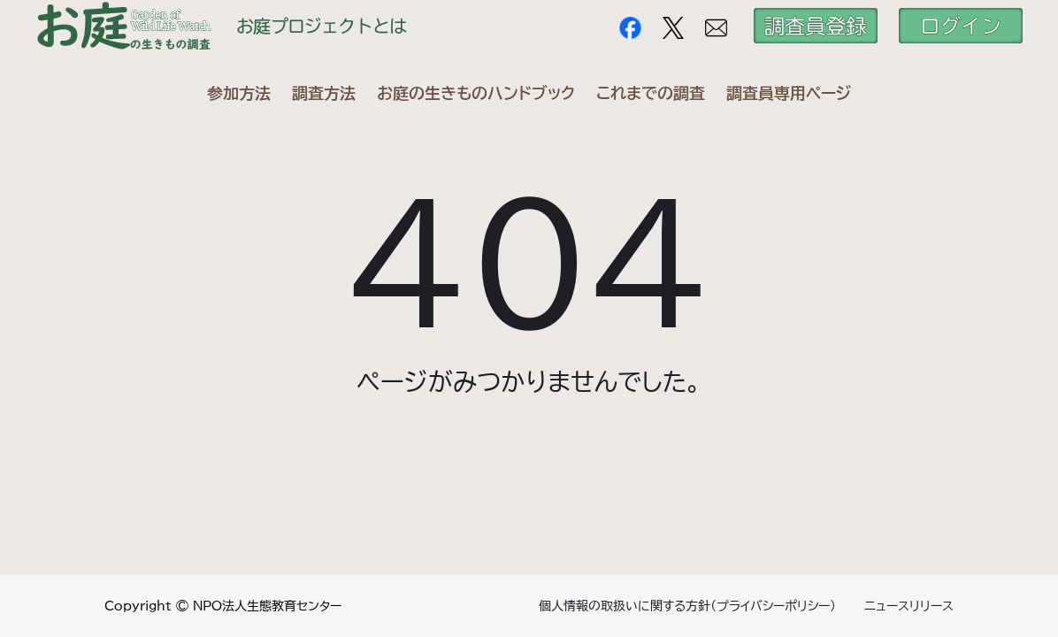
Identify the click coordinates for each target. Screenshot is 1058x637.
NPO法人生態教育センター (267, 606)
